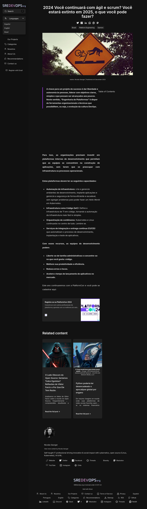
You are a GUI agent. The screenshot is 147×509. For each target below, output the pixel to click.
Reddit (134, 502)
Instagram (65, 465)
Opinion (100, 28)
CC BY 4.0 (98, 485)
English (60, 498)
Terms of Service (106, 494)
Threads (91, 460)
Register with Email (16, 70)
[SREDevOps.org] (14, 5)
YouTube (50, 465)
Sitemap (110, 498)
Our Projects (13, 39)
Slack (71, 502)
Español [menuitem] (7, 24)
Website (50, 460)
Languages (14, 18)
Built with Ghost (88, 489)
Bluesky (104, 460)
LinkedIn (45, 502)
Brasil (74, 28)
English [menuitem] (7, 28)
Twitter (63, 460)
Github (133, 498)
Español (136, 494)
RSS (122, 498)
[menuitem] (14, 39)
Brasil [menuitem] (6, 32)
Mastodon (118, 460)
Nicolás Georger (80, 79)
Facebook (77, 460)
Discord (59, 502)
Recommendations (15, 59)
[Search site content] (14, 11)
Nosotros (11, 49)
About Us (11, 54)
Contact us (12, 63)
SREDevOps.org (79, 485)
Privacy (122, 494)
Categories (12, 44)
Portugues (47, 498)
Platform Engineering (86, 28)
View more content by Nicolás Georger (56, 449)
